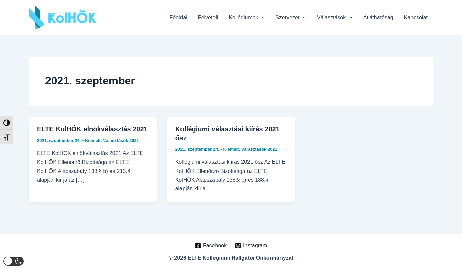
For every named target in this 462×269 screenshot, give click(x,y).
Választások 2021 (121, 140)
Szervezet (290, 17)
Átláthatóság (378, 17)
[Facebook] (211, 246)
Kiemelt (93, 140)
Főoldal (178, 17)
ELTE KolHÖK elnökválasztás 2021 (92, 129)
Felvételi (208, 17)
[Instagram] (251, 246)
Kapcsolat (416, 17)
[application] (261, 17)
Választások (335, 17)
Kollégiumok (247, 17)
